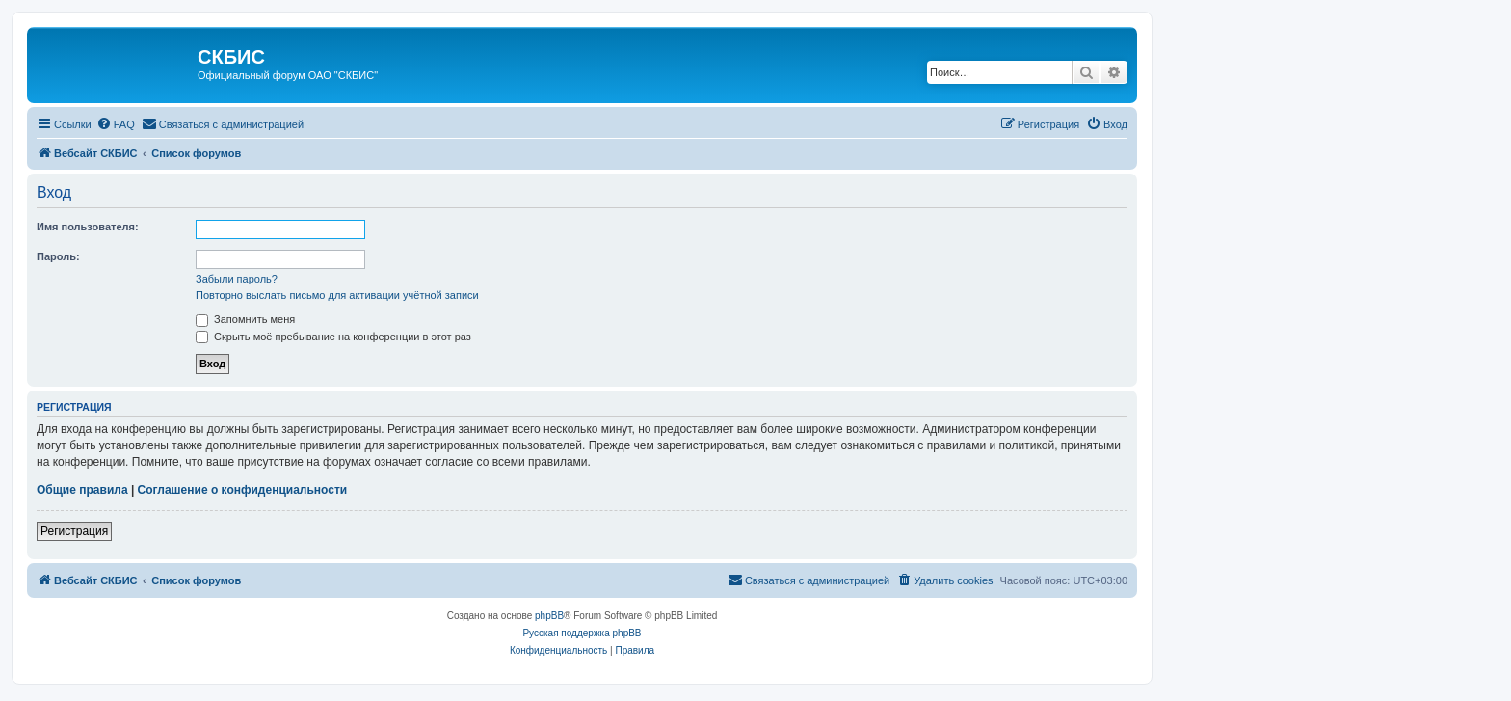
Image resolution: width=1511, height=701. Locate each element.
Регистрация (74, 531)
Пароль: (58, 256)
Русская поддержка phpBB (581, 633)
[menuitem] (115, 124)
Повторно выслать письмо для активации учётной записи (337, 295)
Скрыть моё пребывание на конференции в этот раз (333, 336)
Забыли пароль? (237, 278)
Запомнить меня (245, 319)
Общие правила (82, 490)
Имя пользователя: (88, 226)
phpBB (549, 615)
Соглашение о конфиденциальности (243, 490)
